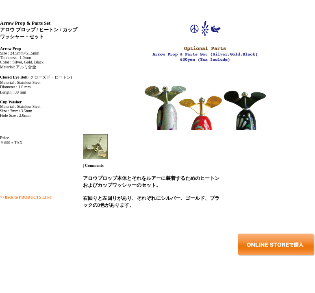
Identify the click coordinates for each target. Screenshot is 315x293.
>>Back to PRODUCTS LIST (26, 197)
